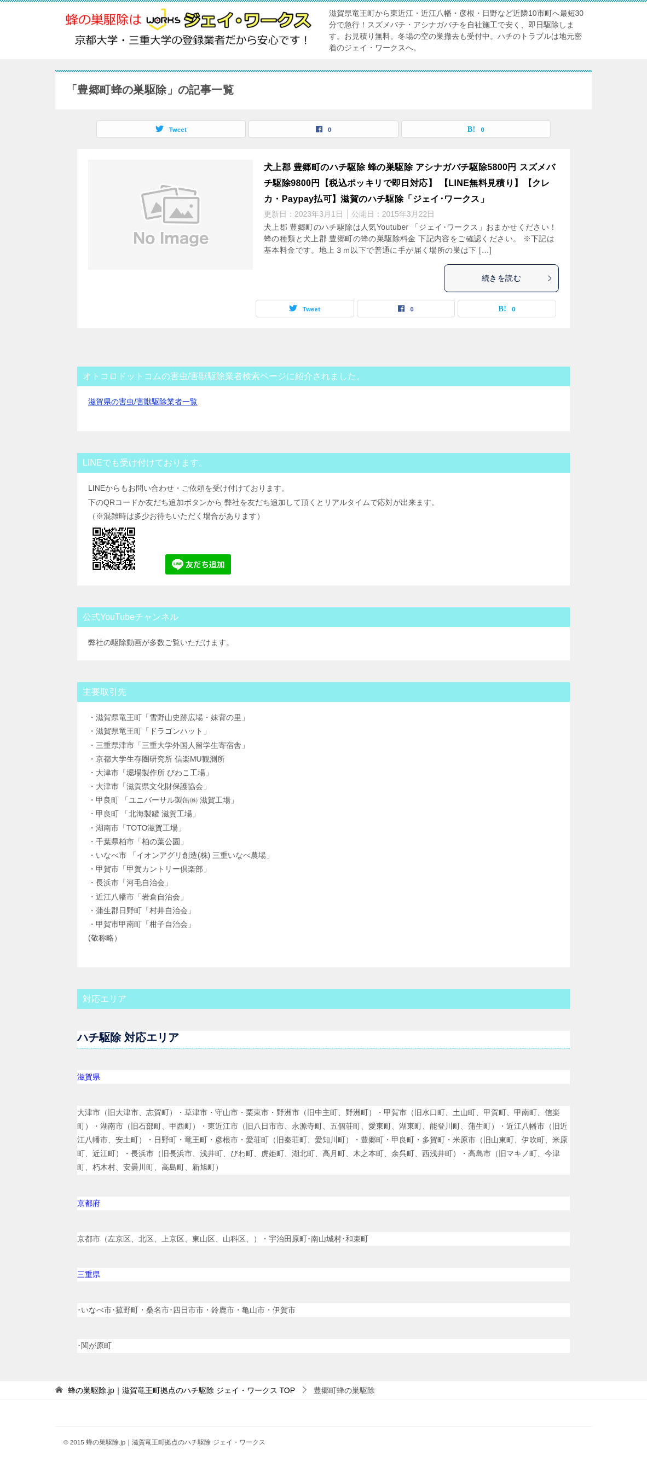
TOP (181, 1390)
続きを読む (517, 278)
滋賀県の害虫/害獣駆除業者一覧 (143, 401)
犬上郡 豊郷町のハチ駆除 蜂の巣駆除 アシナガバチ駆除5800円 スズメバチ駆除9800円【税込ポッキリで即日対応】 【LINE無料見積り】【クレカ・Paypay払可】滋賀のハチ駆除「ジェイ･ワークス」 (409, 183)
